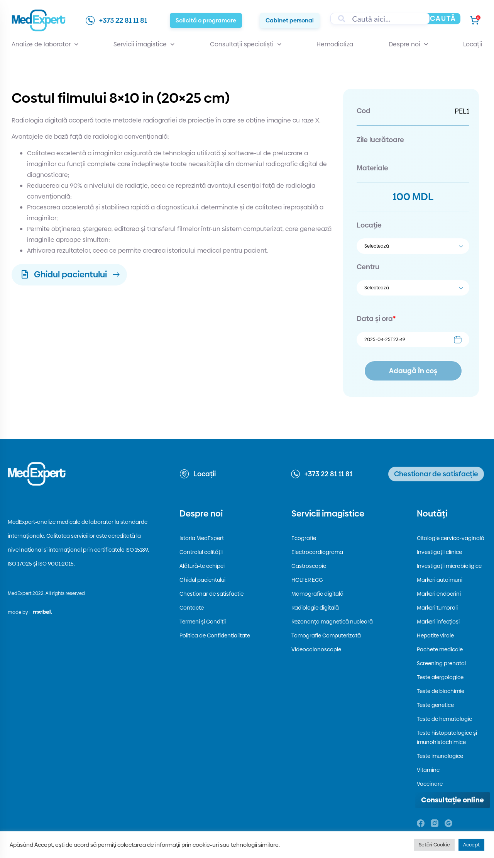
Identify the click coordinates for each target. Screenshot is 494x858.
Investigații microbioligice (449, 566)
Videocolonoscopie (316, 649)
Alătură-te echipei (202, 566)
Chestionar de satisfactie (211, 594)
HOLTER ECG (307, 580)
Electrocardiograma (317, 552)
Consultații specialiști (245, 44)
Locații (472, 44)
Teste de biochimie (440, 691)
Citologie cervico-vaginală (450, 538)
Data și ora (376, 318)
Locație (369, 225)
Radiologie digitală (315, 608)
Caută (443, 18)
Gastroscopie (308, 566)
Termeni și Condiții (202, 621)
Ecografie (303, 538)
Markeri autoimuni (439, 580)
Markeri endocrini (439, 594)
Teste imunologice (440, 756)
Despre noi (408, 44)
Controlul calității (201, 552)
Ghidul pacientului (202, 580)
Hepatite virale (435, 635)
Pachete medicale (440, 649)
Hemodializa (334, 44)
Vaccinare (430, 784)
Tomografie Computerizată (326, 635)
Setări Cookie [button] (434, 844)
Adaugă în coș (413, 370)
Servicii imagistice (143, 44)
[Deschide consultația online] (452, 800)
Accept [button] (471, 844)
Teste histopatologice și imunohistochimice (447, 737)
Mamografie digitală (317, 594)
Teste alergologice (440, 677)
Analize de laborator (45, 44)
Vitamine (428, 770)
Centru (368, 267)
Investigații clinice (439, 552)
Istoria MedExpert (201, 538)
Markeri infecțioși (438, 621)
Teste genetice (435, 705)
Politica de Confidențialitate (214, 635)
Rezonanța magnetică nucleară (332, 621)
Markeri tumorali (437, 608)
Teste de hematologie (444, 719)
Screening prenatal (441, 663)
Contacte (191, 608)
